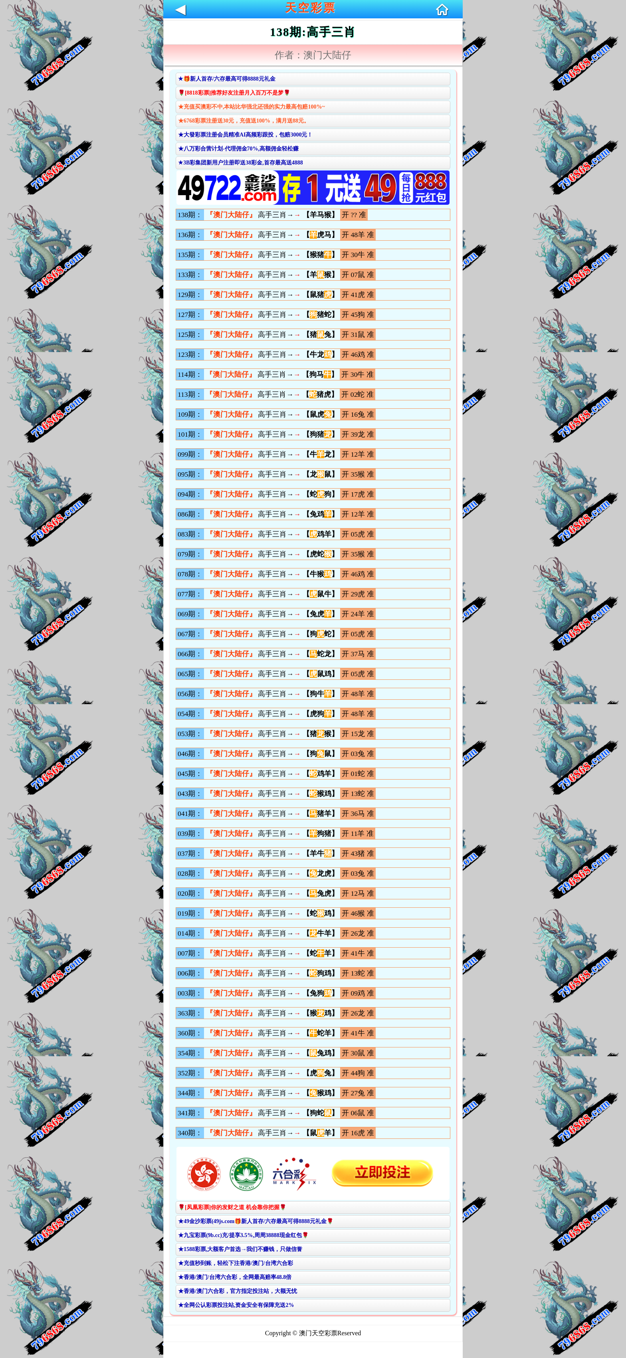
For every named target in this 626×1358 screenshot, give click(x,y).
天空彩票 (310, 8)
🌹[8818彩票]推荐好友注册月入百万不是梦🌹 (234, 93)
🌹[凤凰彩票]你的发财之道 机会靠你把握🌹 (232, 1207)
